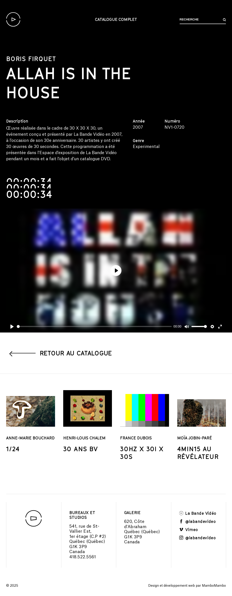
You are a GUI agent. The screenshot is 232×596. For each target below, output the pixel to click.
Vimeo (188, 529)
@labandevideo (197, 521)
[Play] (12, 326)
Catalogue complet (116, 19)
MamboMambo (214, 585)
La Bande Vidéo (197, 513)
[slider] (94, 326)
